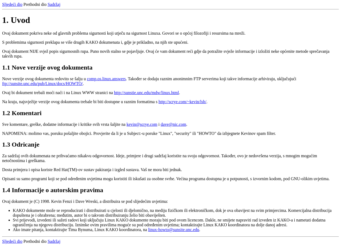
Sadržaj (54, 4)
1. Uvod (16, 20)
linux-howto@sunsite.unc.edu (173, 229)
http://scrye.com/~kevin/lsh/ (182, 101)
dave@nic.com (173, 124)
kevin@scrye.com (142, 124)
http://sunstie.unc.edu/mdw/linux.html (146, 92)
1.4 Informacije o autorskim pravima (52, 190)
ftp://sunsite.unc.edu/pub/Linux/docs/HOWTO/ (42, 83)
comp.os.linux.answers (106, 78)
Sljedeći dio (12, 4)
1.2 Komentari (22, 113)
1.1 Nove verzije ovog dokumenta (47, 67)
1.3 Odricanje (20, 144)
